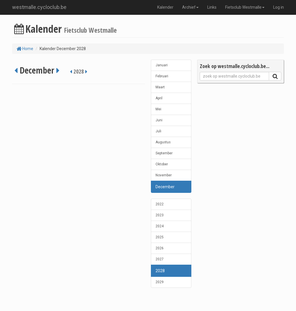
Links (212, 7)
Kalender (165, 7)
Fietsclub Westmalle (244, 7)
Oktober (162, 164)
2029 (160, 282)
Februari (162, 76)
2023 (160, 215)
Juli (158, 131)
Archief (190, 7)
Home (24, 48)
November (164, 175)
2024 (160, 226)
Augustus (163, 142)
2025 (160, 237)
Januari (162, 65)
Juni (159, 120)
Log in (278, 7)
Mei (158, 109)
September (164, 153)
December (165, 186)
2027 (160, 259)
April (159, 98)
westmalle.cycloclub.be (39, 7)
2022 (160, 204)
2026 (160, 248)
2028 (160, 270)
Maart (160, 87)
